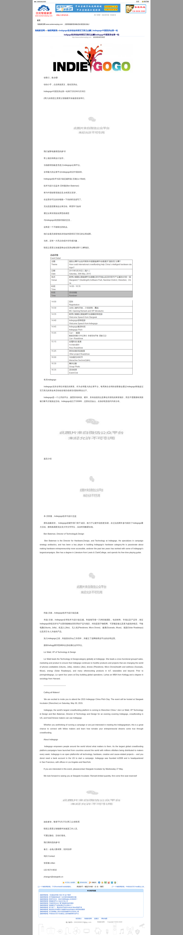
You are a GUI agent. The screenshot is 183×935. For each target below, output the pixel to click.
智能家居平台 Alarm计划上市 (58, 901)
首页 (137, 1)
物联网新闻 (52, 30)
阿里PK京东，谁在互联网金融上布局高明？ (63, 899)
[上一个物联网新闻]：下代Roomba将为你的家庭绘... (55, 887)
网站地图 (104, 918)
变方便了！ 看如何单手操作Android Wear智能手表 (65, 907)
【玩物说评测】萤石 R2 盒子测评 (60, 895)
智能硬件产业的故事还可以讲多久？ (61, 905)
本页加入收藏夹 (70, 882)
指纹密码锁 (105, 15)
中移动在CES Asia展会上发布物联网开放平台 (64, 914)
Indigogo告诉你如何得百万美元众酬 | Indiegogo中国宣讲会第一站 (88, 30)
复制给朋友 (83, 882)
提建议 (96, 918)
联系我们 (79, 918)
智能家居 (113, 15)
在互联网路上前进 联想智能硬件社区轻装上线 (64, 911)
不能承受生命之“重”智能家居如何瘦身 (61, 903)
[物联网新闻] (44, 895)
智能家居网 (40, 30)
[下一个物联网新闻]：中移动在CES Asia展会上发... (128, 887)
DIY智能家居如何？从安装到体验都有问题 (62, 897)
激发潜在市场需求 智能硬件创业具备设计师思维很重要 (67, 909)
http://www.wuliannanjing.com (81, 37)
